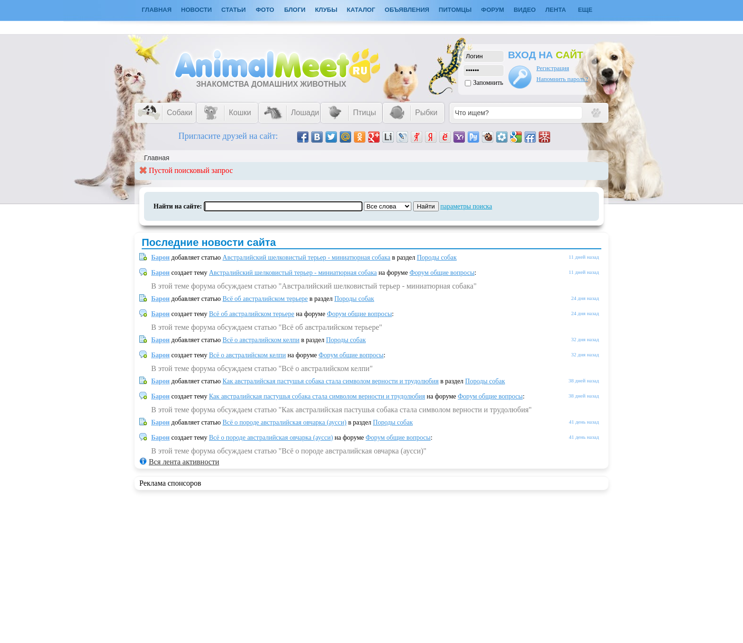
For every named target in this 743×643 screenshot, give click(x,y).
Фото (265, 9)
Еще (585, 9)
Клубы (326, 9)
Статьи (233, 9)
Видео (525, 9)
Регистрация (552, 68)
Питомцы (455, 9)
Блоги (295, 9)
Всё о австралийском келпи (261, 340)
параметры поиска (466, 206)
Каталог (361, 9)
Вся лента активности (184, 462)
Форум (492, 9)
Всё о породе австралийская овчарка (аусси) (285, 422)
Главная (156, 158)
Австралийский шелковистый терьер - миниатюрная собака (306, 257)
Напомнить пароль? (562, 78)
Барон (160, 257)
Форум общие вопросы (441, 272)
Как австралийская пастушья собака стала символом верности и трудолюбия (331, 381)
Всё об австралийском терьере (265, 298)
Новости (196, 9)
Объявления (407, 9)
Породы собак (437, 257)
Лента (555, 9)
